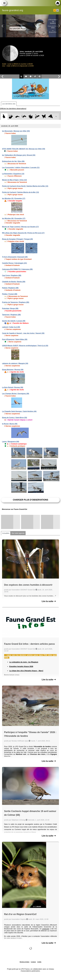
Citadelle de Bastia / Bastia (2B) (13, 282)
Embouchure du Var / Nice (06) (13, 161)
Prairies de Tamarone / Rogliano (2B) (15, 302)
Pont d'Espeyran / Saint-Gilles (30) (14, 339)
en (57, 10)
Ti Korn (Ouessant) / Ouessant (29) (15, 257)
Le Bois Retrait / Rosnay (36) (12, 387)
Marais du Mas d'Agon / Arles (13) (14, 180)
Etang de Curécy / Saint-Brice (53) (14, 417)
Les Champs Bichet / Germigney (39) (15, 394)
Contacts (33, 962)
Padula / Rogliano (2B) (10, 288)
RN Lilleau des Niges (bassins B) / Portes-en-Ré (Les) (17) (23, 233)
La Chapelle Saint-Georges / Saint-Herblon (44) (19, 411)
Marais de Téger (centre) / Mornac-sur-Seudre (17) (20, 227)
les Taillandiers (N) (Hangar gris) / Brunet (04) (18, 155)
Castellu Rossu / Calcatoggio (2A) (14, 263)
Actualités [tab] (5, 533)
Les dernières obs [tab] (8, 104)
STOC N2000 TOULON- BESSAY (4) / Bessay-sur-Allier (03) (23, 149)
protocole (45, 929)
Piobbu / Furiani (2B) (9, 294)
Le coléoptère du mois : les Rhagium (23, 662)
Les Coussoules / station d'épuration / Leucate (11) (21, 167)
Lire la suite (49, 601)
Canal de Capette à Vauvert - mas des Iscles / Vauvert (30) (23, 333)
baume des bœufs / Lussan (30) (13, 321)
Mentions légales (24, 962)
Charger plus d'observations (30, 500)
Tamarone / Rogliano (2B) (11, 315)
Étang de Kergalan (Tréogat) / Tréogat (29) (17, 239)
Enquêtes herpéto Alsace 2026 (21, 666)
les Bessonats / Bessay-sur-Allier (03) (16, 131)
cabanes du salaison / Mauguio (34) (15, 363)
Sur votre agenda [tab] (18, 533)
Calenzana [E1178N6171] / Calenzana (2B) (17, 269)
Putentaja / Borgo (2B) (10, 308)
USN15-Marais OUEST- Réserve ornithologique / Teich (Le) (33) (25, 346)
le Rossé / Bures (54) (9, 424)
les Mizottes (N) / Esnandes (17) (13, 218)
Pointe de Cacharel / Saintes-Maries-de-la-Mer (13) (20, 192)
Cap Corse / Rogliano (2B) (11, 275)
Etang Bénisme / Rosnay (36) (12, 370)
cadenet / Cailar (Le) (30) (11, 327)
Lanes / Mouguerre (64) (10, 441)
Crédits (39, 962)
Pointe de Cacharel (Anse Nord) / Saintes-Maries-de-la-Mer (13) (25, 186)
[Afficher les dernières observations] (13, 108)
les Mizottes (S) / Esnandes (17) (13, 198)
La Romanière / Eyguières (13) (13, 174)
